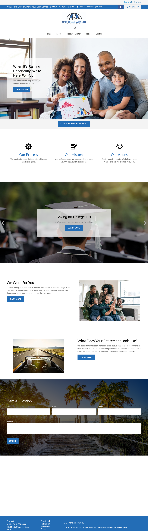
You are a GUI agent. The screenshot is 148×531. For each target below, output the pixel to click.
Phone (100, 407)
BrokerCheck (121, 527)
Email (54, 407)
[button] (48, 34)
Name (9, 407)
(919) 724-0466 (66, 7)
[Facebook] (120, 7)
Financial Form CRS (75, 523)
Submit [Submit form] (12, 441)
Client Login (132, 7)
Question (10, 421)
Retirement (45, 524)
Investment (45, 527)
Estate (43, 529)
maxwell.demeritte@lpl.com (89, 7)
